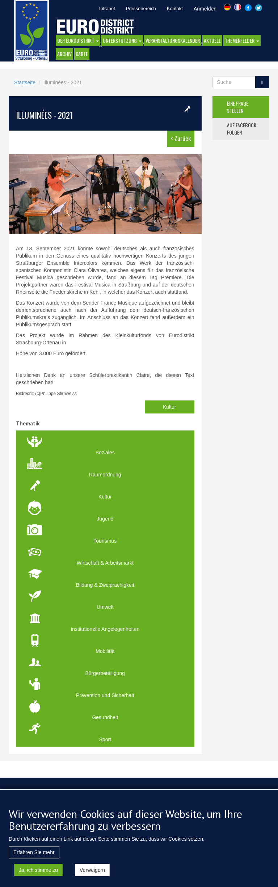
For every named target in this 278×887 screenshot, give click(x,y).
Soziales (105, 452)
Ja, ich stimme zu (38, 876)
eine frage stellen (237, 106)
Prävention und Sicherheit (105, 695)
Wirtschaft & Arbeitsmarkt (105, 563)
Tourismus (105, 541)
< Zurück (180, 138)
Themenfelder (242, 40)
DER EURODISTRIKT (78, 40)
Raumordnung (105, 475)
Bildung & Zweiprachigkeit (105, 585)
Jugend (105, 519)
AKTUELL (212, 40)
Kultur (169, 407)
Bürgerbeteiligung (105, 673)
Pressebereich (141, 8)
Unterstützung (122, 40)
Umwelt (105, 607)
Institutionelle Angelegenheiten (105, 629)
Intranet (107, 8)
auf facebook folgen (241, 128)
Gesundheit (105, 717)
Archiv (64, 54)
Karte (82, 54)
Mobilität (105, 651)
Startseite (24, 82)
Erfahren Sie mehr (34, 858)
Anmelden (205, 9)
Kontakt (175, 8)
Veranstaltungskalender (173, 40)
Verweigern (92, 876)
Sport (105, 739)
